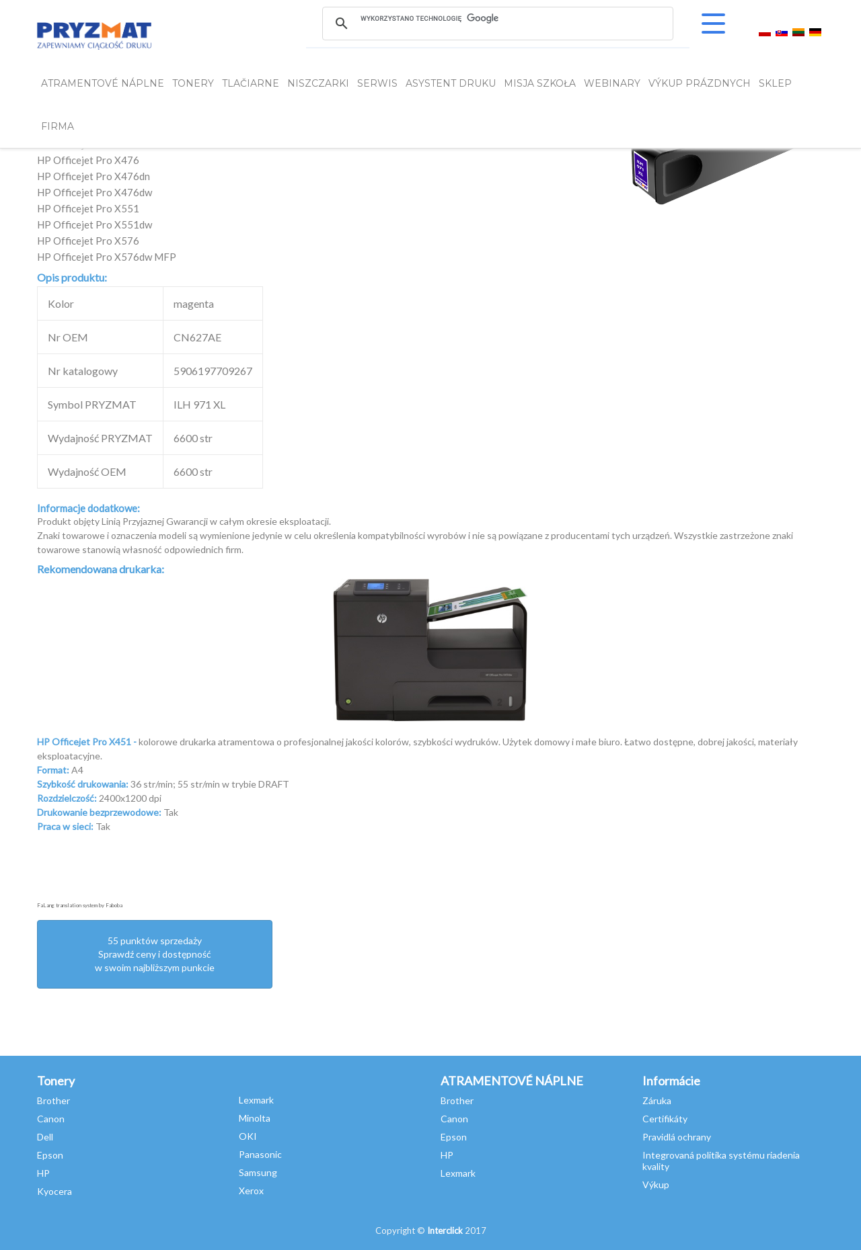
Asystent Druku (451, 83)
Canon (51, 1118)
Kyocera (54, 1191)
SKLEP (775, 83)
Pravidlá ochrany (676, 1136)
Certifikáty (664, 1118)
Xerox (251, 1190)
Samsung (258, 1172)
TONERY (193, 83)
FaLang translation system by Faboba (79, 905)
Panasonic (260, 1154)
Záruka (656, 1100)
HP (43, 1173)
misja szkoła (540, 83)
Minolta (254, 1118)
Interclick (445, 1230)
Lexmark (256, 1100)
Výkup (655, 1184)
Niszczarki (318, 83)
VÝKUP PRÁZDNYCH (699, 83)
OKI (248, 1136)
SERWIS (377, 83)
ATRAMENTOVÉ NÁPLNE (102, 83)
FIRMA (57, 126)
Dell (45, 1136)
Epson (50, 1155)
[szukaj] (497, 18)
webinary (612, 83)
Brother (53, 1100)
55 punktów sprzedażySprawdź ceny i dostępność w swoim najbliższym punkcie (155, 954)
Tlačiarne (250, 83)
